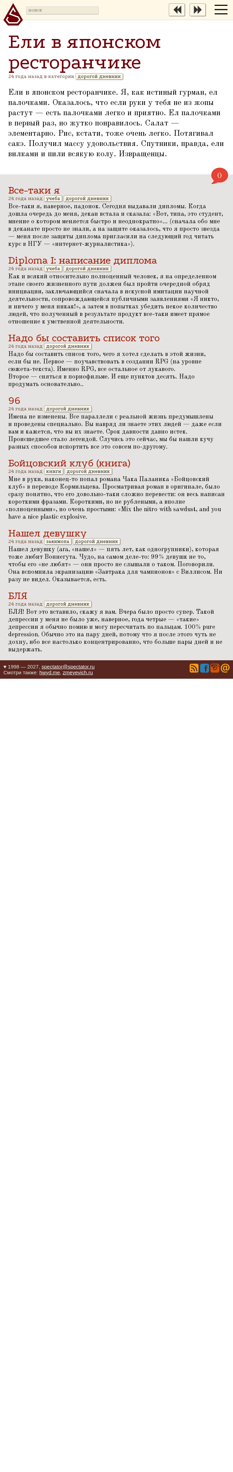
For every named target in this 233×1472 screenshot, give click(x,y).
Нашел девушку (47, 533)
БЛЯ (17, 596)
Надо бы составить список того (84, 338)
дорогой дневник (99, 76)
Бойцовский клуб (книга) (69, 463)
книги (53, 471)
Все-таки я (34, 190)
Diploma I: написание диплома (82, 260)
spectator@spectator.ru (67, 666)
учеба (53, 198)
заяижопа (57, 541)
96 (14, 401)
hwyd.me (49, 672)
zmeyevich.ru (78, 672)
